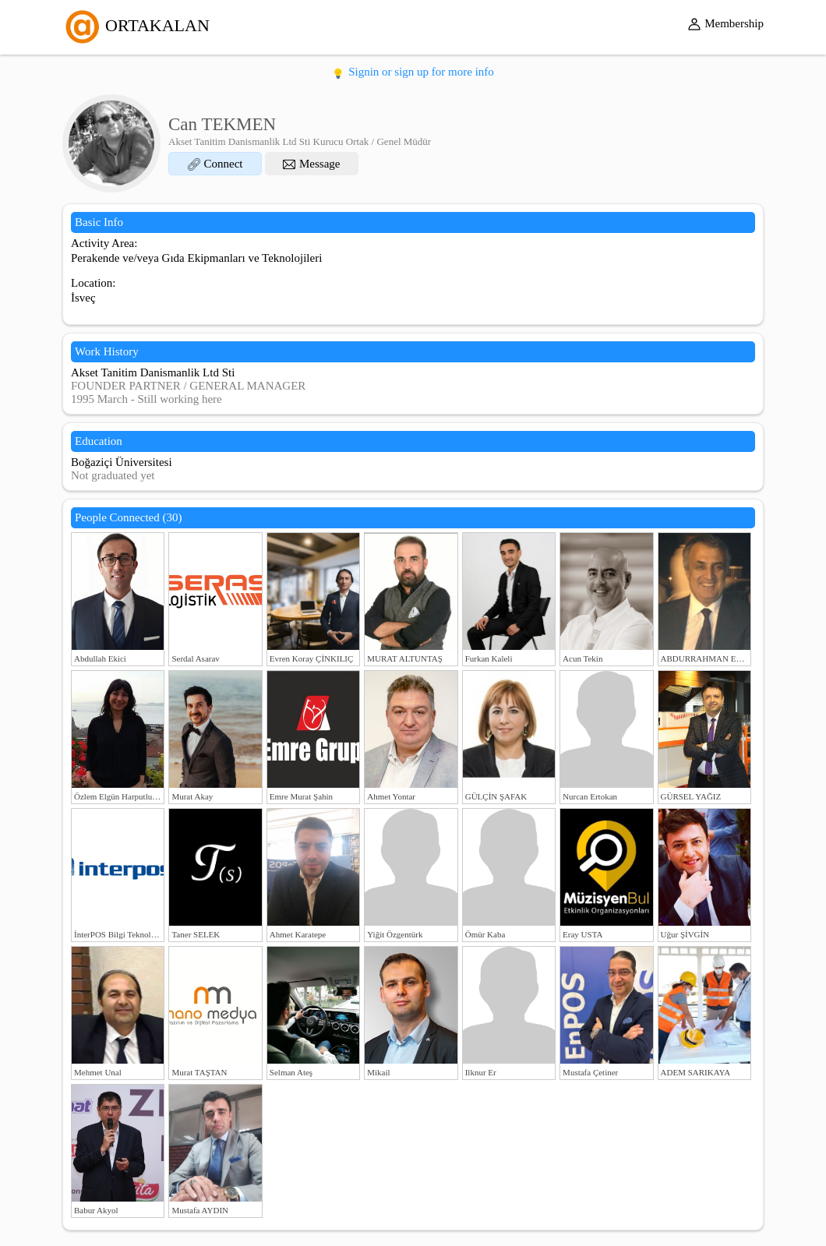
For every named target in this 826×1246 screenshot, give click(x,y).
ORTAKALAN (136, 25)
